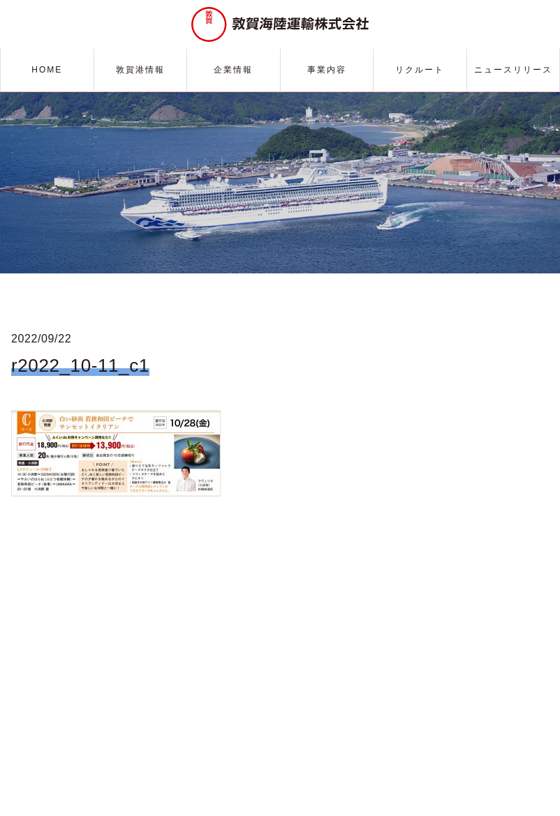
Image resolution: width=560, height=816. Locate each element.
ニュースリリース (513, 70)
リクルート (419, 70)
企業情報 (233, 70)
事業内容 (326, 70)
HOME (46, 70)
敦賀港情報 (140, 70)
